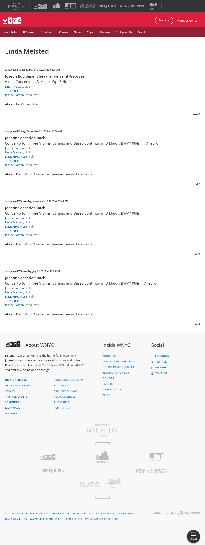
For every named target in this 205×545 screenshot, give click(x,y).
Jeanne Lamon (14, 95)
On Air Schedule (16, 380)
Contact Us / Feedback (118, 361)
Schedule (46, 32)
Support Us (124, 32)
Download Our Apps (69, 380)
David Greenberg (16, 156)
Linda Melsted (14, 86)
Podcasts (61, 385)
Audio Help (61, 402)
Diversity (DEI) (112, 389)
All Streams (29, 32)
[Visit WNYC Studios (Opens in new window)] (70, 6)
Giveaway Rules (16, 519)
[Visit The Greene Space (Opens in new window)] (152, 6)
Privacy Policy (82, 513)
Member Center (188, 20)
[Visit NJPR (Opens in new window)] (87, 6)
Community (13, 402)
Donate (164, 20)
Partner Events (16, 397)
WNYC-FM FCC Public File (46, 519)
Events (10, 391)
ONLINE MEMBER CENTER (118, 367)
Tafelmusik (12, 91)
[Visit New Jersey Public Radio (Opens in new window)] (53, 484)
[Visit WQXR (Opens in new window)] (107, 6)
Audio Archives (64, 397)
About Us (109, 356)
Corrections (127, 513)
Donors (108, 378)
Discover (105, 32)
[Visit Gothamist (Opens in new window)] (56, 6)
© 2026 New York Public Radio (26, 513)
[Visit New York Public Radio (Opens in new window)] (102, 430)
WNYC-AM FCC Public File (102, 519)
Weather (11, 413)
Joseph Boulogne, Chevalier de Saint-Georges (44, 76)
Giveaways (12, 408)
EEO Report (74, 519)
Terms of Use (60, 513)
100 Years (62, 32)
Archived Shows (65, 391)
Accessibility (105, 513)
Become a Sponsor (115, 373)
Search (142, 32)
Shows (77, 32)
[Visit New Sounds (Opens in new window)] (132, 6)
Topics (91, 32)
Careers (108, 384)
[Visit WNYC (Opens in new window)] (40, 6)
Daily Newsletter (17, 385)
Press (106, 395)
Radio (14, 32)
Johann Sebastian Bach (25, 137)
